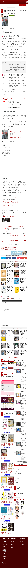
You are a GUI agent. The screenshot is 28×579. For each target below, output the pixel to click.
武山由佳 (22, 507)
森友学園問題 (17, 480)
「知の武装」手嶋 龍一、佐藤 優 (9, 279)
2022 (12, 367)
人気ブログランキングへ (4, 368)
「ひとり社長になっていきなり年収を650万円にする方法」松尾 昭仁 (4, 474)
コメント (3, 310)
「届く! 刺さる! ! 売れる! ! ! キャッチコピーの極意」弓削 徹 (4, 535)
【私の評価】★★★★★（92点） (9, 281)
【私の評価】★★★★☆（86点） (22, 273)
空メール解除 (17, 107)
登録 (1, 394)
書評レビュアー (21, 502)
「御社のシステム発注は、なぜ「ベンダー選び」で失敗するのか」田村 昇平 (10, 432)
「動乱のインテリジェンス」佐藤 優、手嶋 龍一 (10, 271)
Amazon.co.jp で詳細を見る (15, 137)
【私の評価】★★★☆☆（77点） (6, 350)
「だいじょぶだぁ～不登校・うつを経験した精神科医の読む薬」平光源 (4, 504)
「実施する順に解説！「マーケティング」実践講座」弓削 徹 (4, 460)
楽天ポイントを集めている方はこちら (9, 205)
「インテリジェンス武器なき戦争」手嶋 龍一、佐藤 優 (23, 287)
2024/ (2, 412)
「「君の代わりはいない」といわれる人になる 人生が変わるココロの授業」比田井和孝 (10, 520)
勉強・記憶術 (5, 550)
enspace (22, 512)
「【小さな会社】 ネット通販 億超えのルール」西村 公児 (4, 431)
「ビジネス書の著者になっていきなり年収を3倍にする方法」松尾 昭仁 (10, 535)
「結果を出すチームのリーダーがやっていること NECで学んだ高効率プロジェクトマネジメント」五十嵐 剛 (4, 520)
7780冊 (2, 1)
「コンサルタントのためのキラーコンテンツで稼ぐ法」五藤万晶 (4, 447)
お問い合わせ (22, 547)
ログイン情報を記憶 (5, 309)
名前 (2, 299)
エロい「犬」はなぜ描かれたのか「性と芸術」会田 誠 (10, 347)
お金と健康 (4, 543)
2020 (8, 412)
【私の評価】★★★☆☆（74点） (9, 290)
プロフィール (22, 543)
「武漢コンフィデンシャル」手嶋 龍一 (23, 264)
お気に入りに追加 (5, 240)
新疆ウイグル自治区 (18, 478)
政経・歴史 (4, 557)
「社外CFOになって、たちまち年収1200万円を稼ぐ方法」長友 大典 (10, 489)
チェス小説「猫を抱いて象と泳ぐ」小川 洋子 (23, 353)
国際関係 (4, 552)
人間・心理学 (5, 547)
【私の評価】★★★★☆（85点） (22, 290)
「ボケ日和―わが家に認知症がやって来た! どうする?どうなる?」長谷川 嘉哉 (10, 447)
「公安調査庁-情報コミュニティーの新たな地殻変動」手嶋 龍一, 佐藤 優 (10, 265)
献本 (20, 545)
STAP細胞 (16, 485)
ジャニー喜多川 (17, 471)
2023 (10, 367)
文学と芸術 (4, 559)
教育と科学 (4, 554)
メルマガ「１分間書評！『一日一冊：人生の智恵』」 (14, 226)
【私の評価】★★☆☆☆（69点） (22, 266)
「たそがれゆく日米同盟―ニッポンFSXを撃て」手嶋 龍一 (23, 279)
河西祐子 (17, 507)
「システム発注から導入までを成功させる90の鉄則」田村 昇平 (10, 504)
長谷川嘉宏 (17, 512)
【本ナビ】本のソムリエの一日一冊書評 (8, 0)
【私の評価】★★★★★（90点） (6, 268)
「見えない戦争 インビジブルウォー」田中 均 (11, 201)
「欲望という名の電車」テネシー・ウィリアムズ (10, 340)
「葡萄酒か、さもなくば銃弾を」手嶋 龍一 (10, 287)
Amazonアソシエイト (15, 132)
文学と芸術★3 (16, 330)
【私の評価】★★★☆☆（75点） (9, 355)
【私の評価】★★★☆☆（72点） (19, 336)
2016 (10, 412)
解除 (3, 394)
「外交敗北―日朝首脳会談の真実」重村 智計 (11, 202)
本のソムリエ (6, 15)
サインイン (10, 298)
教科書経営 (13, 543)
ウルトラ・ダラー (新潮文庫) (16, 131)
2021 (6, 412)
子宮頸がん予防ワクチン (18, 476)
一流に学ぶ (4, 545)
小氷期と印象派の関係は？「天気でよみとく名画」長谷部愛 (23, 340)
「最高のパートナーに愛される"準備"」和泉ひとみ (4, 490)
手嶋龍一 (16, 261)
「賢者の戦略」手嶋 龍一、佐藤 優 (23, 271)
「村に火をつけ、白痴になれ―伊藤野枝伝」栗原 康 (23, 333)
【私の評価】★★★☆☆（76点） (19, 356)
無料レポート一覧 (10, 372)
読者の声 (21, 548)
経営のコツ (4, 562)
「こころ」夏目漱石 (10, 352)
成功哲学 (4, 555)
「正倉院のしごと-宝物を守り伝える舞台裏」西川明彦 (23, 347)
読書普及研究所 (12, 569)
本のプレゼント (14, 545)
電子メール (4, 302)
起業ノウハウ (5, 566)
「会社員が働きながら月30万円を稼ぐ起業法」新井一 (10, 475)
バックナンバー (8, 231)
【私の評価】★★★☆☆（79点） (19, 350)
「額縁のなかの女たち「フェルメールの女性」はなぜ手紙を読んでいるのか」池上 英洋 (10, 334)
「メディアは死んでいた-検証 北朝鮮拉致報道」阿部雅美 (13, 197)
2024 (8, 367)
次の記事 (16, 244)
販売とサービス (5, 564)
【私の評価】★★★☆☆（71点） (22, 282)
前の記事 (12, 244)
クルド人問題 (17, 469)
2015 (12, 412)
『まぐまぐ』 (17, 235)
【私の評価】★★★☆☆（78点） (9, 274)
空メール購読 (11, 107)
